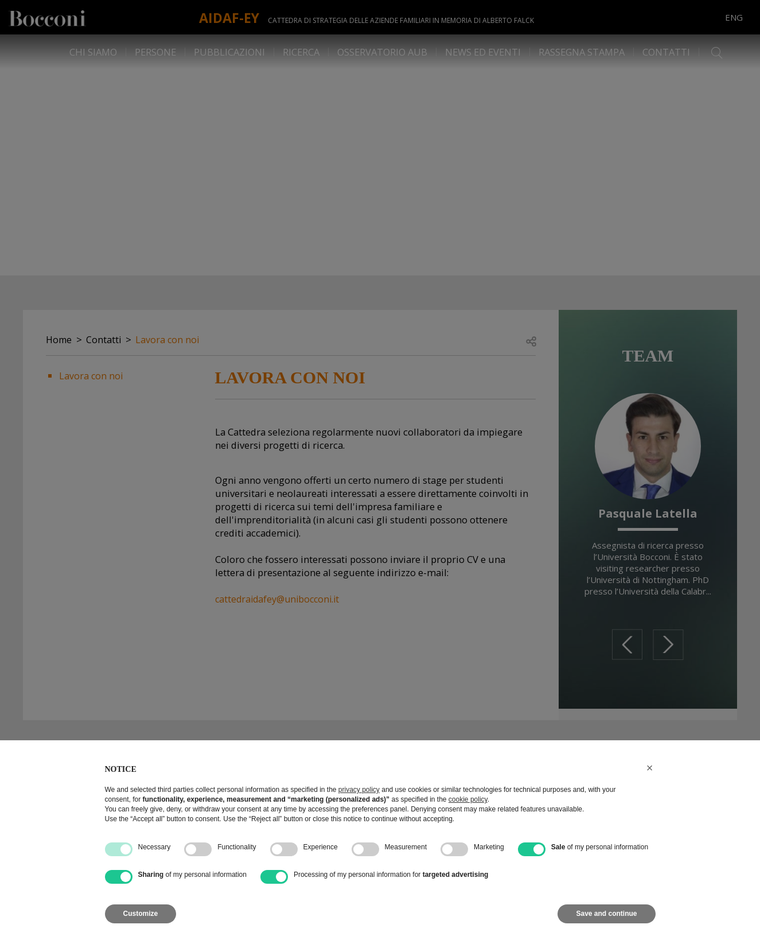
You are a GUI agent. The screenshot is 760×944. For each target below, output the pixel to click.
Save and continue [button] (606, 914)
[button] (650, 768)
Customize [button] (140, 914)
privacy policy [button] (359, 790)
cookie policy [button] (468, 799)
